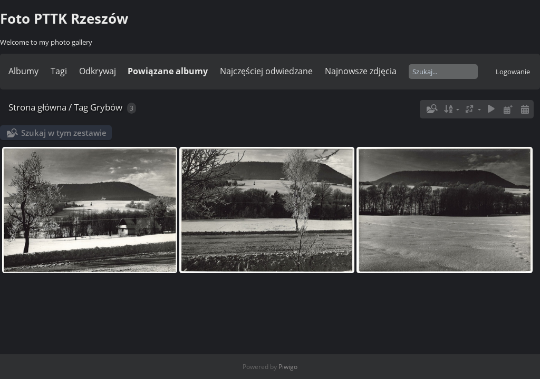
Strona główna (37, 107)
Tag (81, 107)
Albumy (23, 71)
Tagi (59, 71)
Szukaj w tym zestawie (64, 132)
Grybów (106, 107)
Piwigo (287, 366)
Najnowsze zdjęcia (361, 71)
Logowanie (513, 71)
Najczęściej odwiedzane (266, 71)
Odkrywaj (97, 71)
